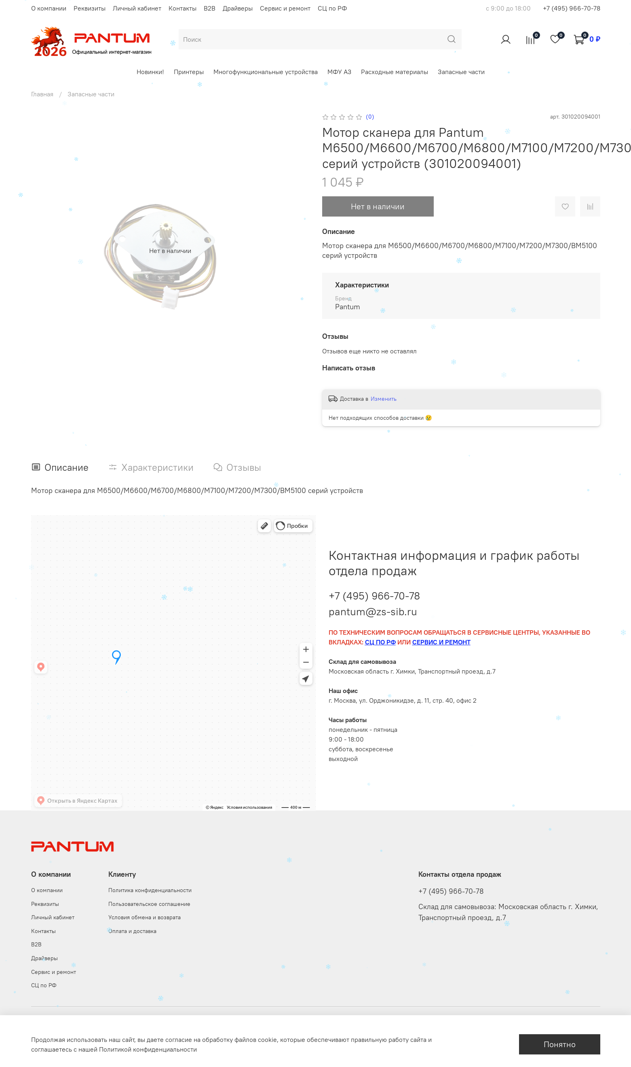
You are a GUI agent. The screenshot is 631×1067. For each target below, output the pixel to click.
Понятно (560, 1044)
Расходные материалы (394, 72)
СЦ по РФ (332, 8)
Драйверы (238, 8)
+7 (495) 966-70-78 (571, 8)
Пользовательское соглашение (149, 904)
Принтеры (189, 72)
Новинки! (150, 72)
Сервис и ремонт (285, 8)
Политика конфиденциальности (150, 890)
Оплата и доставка (132, 931)
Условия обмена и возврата (144, 917)
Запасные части (461, 72)
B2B (209, 8)
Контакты (182, 8)
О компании (48, 8)
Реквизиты (90, 8)
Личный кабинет (137, 8)
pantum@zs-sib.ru (373, 611)
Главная (42, 94)
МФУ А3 (339, 72)
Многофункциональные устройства (265, 72)
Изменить (384, 398)
